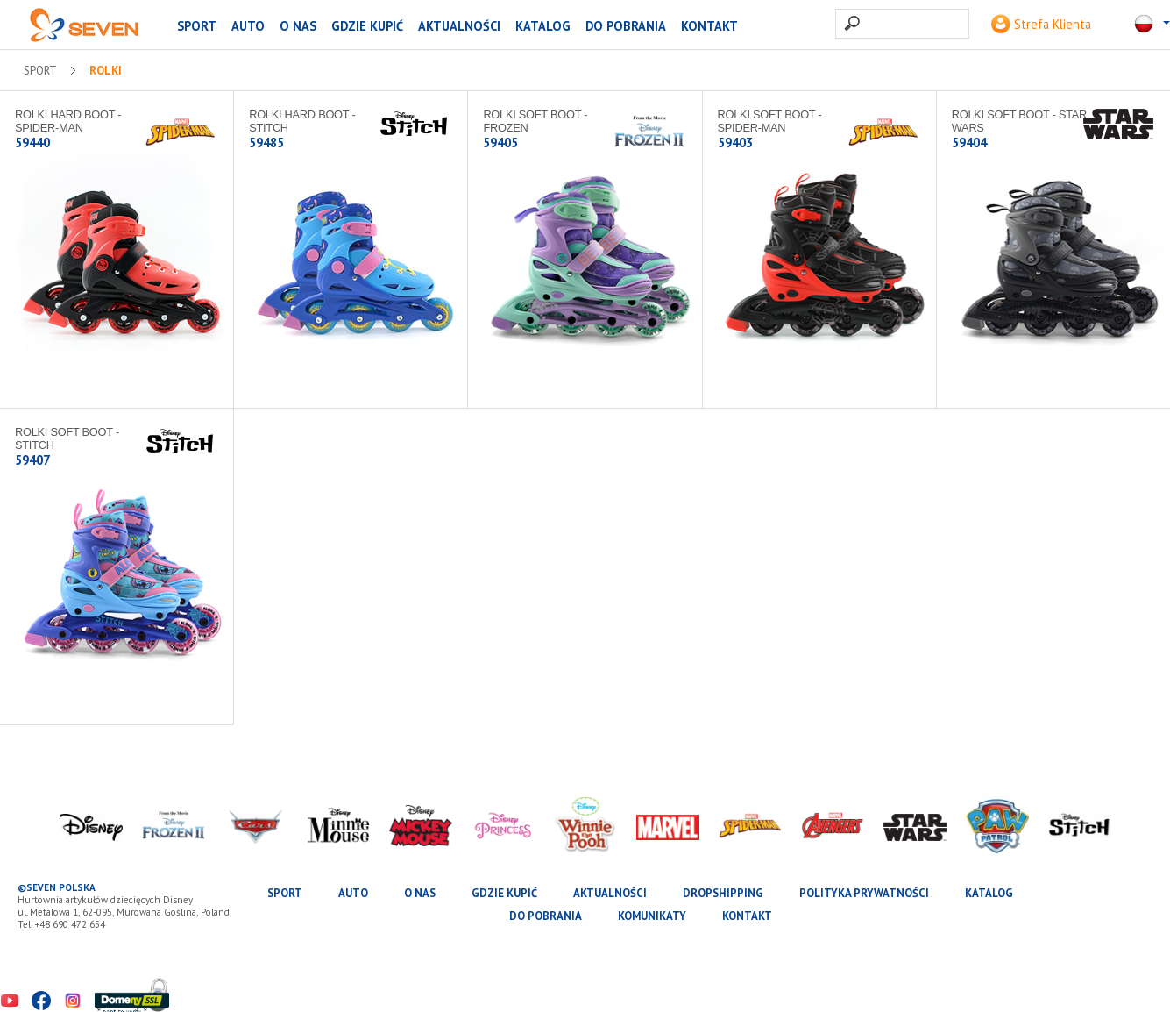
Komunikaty (652, 916)
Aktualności (459, 26)
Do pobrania (625, 26)
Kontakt (709, 26)
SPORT (196, 26)
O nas (298, 26)
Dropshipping (723, 893)
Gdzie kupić (367, 26)
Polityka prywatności (864, 893)
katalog (543, 26)
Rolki (105, 71)
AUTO (248, 26)
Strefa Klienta (1041, 24)
